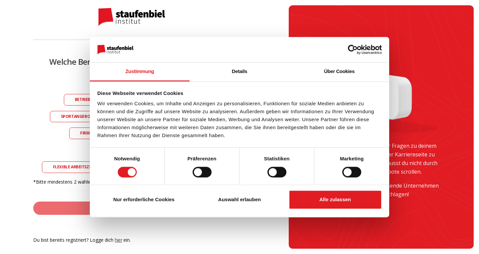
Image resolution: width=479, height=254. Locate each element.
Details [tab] (239, 71)
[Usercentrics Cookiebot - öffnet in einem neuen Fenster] (353, 49)
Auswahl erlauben (239, 200)
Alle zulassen (335, 200)
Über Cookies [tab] (339, 71)
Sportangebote (78, 116)
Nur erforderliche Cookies (143, 200)
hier (118, 240)
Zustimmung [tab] (139, 71)
